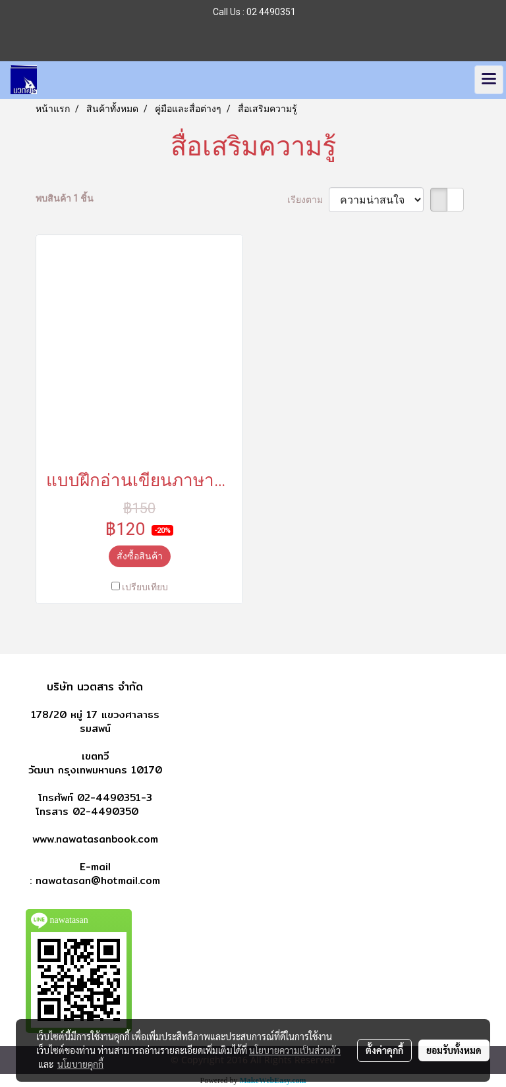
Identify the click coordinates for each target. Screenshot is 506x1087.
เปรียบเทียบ (145, 587)
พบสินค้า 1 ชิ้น (65, 198)
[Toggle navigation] (488, 79)
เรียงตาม (308, 199)
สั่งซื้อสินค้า (140, 556)
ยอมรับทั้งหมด (454, 1050)
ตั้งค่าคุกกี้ (384, 1050)
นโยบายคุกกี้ (80, 1064)
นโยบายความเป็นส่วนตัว (295, 1050)
